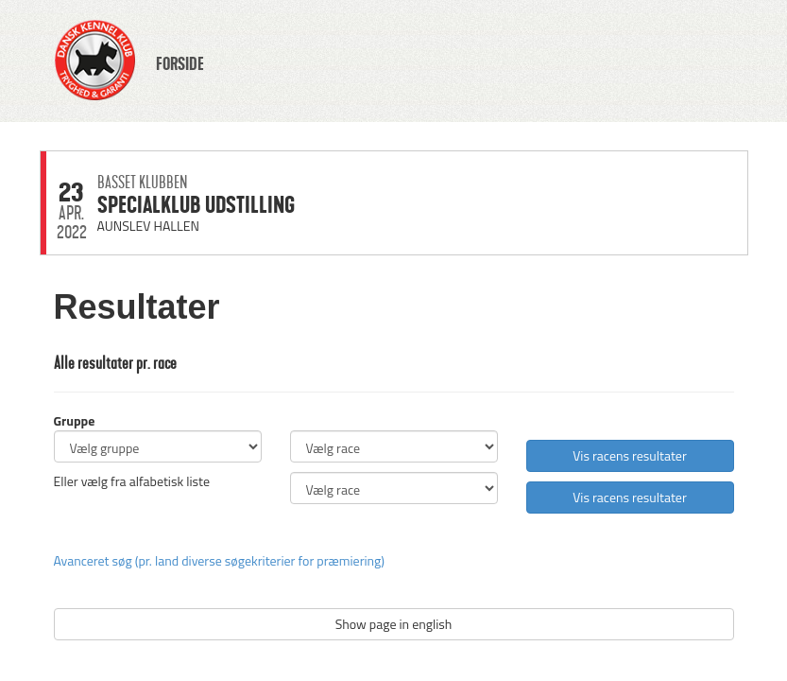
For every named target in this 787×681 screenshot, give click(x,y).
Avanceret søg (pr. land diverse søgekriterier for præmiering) (219, 560)
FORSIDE (180, 64)
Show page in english (394, 624)
